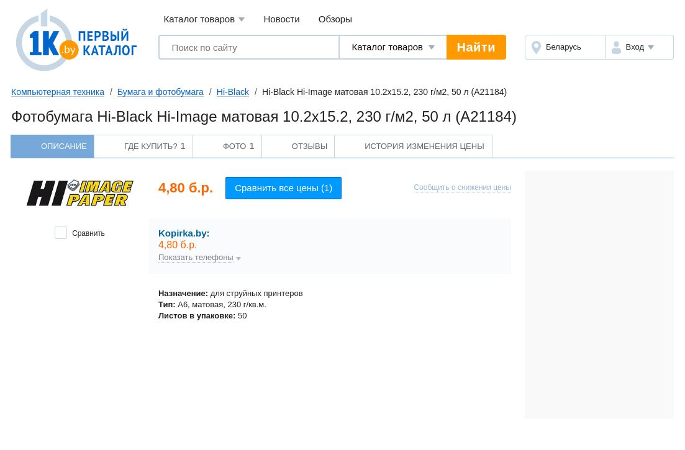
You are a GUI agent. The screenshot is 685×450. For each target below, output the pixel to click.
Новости (281, 19)
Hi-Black (233, 92)
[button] (639, 47)
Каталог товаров (204, 19)
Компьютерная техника (57, 92)
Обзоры (335, 19)
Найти (476, 47)
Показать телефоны (196, 257)
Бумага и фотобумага (160, 92)
